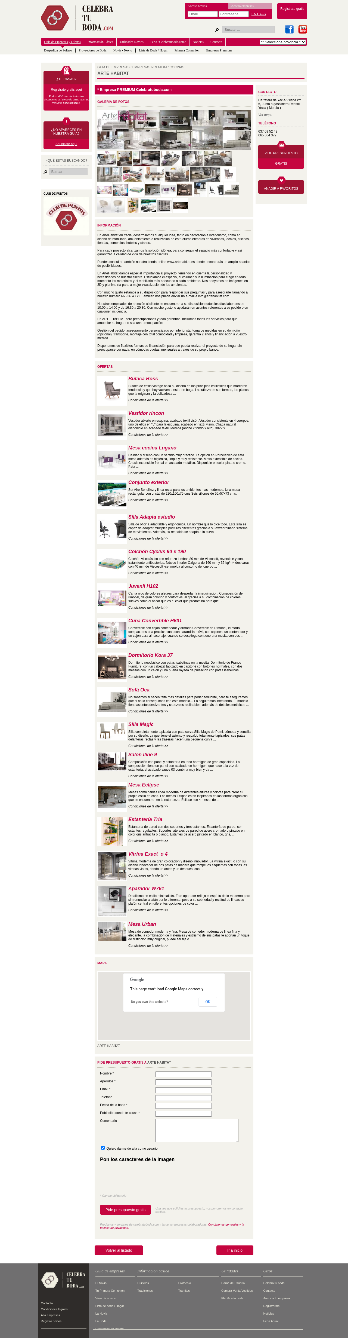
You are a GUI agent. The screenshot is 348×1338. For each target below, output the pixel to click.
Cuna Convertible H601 (155, 620)
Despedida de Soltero (58, 50)
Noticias (198, 42)
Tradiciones (145, 1290)
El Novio (101, 1283)
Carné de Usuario (233, 1283)
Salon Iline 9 (142, 754)
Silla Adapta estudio (151, 517)
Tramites (184, 1290)
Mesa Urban (142, 924)
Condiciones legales (54, 1309)
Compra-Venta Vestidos (237, 1290)
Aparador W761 (146, 888)
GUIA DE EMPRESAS (113, 67)
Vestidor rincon (146, 413)
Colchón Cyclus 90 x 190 (157, 551)
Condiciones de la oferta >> (148, 400)
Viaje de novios (105, 1298)
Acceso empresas (242, 6)
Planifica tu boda (232, 1298)
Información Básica (100, 42)
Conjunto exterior (148, 482)
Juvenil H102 (143, 586)
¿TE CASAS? (66, 79)
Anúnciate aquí (66, 144)
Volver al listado (118, 1250)
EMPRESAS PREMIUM (149, 67)
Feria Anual (270, 1321)
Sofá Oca (139, 690)
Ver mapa (265, 115)
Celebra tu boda (273, 1283)
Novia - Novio (122, 50)
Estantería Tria (145, 819)
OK (207, 1002)
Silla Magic (141, 724)
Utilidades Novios (132, 42)
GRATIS (281, 164)
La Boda (101, 1321)
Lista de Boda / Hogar (153, 50)
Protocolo (184, 1283)
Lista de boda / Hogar (109, 1306)
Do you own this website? (149, 1002)
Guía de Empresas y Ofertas (62, 42)
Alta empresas (50, 1315)
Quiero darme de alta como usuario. (132, 1148)
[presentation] (141, 1179)
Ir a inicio (235, 1250)
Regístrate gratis (292, 9)
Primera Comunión (187, 50)
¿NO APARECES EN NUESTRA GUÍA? (66, 132)
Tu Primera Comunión (110, 1290)
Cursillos (143, 1283)
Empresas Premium (219, 50)
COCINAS (177, 67)
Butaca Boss (143, 378)
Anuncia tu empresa (276, 1298)
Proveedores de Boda (93, 50)
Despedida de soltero (109, 1328)
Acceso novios (197, 6)
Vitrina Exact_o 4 (147, 854)
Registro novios (51, 1321)
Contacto (216, 42)
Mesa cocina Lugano (152, 448)
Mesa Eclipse (143, 785)
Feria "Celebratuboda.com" (168, 42)
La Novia (101, 1313)
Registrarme (271, 1306)
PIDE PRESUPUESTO (281, 153)
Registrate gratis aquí (66, 89)
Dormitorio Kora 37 (150, 655)
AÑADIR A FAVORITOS (281, 189)
